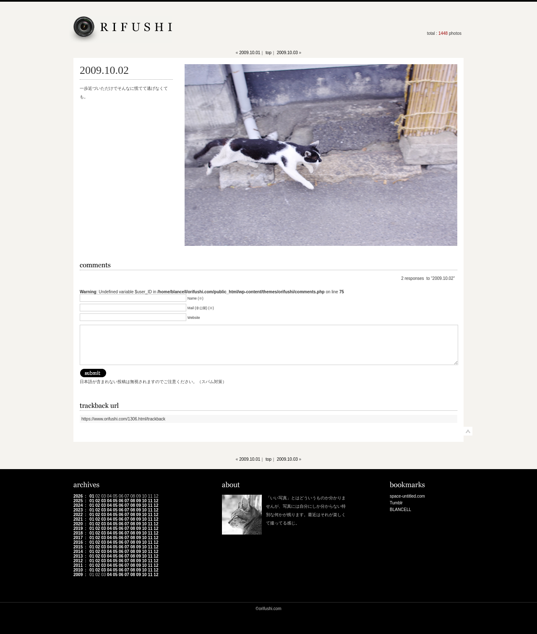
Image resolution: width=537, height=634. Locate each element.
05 (115, 500)
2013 (78, 556)
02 (97, 500)
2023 (78, 510)
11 (150, 500)
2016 (78, 542)
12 (156, 500)
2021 (78, 519)
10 (144, 500)
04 (109, 500)
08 (132, 500)
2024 (78, 505)
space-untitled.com (407, 496)
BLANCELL (400, 509)
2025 (78, 500)
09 (138, 500)
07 (127, 500)
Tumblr (396, 503)
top (268, 52)
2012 (78, 560)
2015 (78, 547)
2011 (78, 565)
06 (121, 500)
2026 (78, 496)
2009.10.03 (287, 52)
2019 (78, 528)
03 (103, 500)
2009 (78, 574)
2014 (78, 551)
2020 (78, 524)
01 (91, 496)
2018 (78, 533)
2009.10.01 (249, 52)
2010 (78, 570)
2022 (78, 514)
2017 (78, 537)
